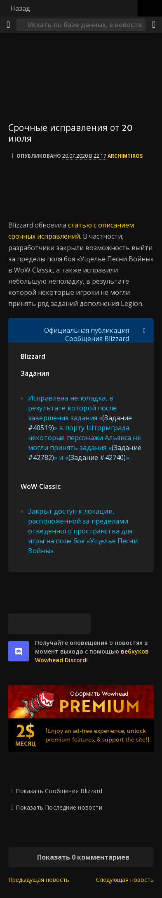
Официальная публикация (86, 330)
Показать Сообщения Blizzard (59, 791)
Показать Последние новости (59, 807)
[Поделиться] (154, 25)
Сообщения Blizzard (97, 338)
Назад (20, 8)
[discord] (18, 651)
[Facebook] (39, 624)
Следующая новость (125, 880)
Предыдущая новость (38, 880)
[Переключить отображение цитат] (144, 330)
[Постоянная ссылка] (80, 624)
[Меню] (8, 25)
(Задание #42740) (97, 457)
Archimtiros (125, 155)
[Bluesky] (18, 624)
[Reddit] (59, 624)
